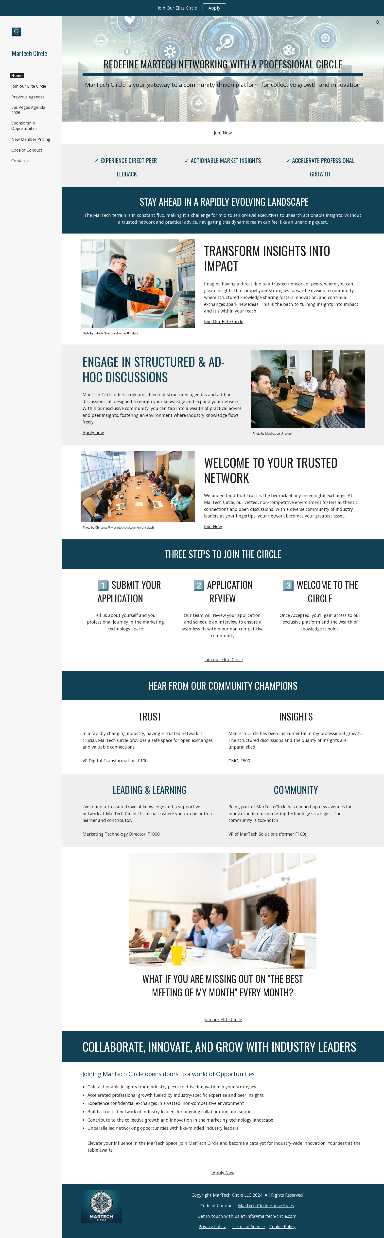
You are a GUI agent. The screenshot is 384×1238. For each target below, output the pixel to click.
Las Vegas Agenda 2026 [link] (28, 110)
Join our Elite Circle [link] (28, 86)
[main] (223, 68)
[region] (192, 8)
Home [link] (17, 75)
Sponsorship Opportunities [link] (24, 125)
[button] (378, 23)
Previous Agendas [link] (28, 97)
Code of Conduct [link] (26, 150)
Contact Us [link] (21, 160)
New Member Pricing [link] (30, 139)
